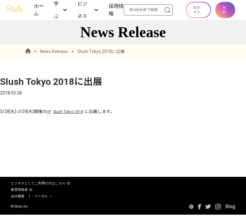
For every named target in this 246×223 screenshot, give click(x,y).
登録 (224, 10)
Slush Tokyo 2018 (68, 112)
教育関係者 (22, 190)
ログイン (196, 10)
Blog (230, 206)
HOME (28, 51)
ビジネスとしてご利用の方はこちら (40, 183)
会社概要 (18, 196)
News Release (54, 51)
